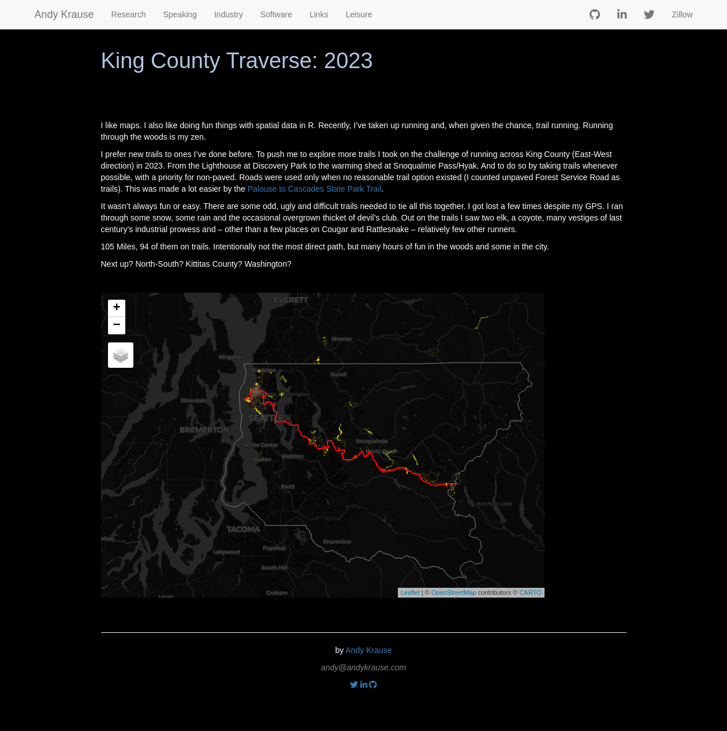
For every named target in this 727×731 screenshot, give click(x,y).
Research (128, 14)
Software (276, 14)
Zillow (682, 14)
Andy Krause (64, 14)
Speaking (179, 14)
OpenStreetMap (453, 592)
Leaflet (410, 592)
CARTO (530, 592)
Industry (228, 14)
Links (319, 14)
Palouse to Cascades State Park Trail (315, 188)
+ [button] (116, 308)
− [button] (116, 325)
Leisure (359, 14)
